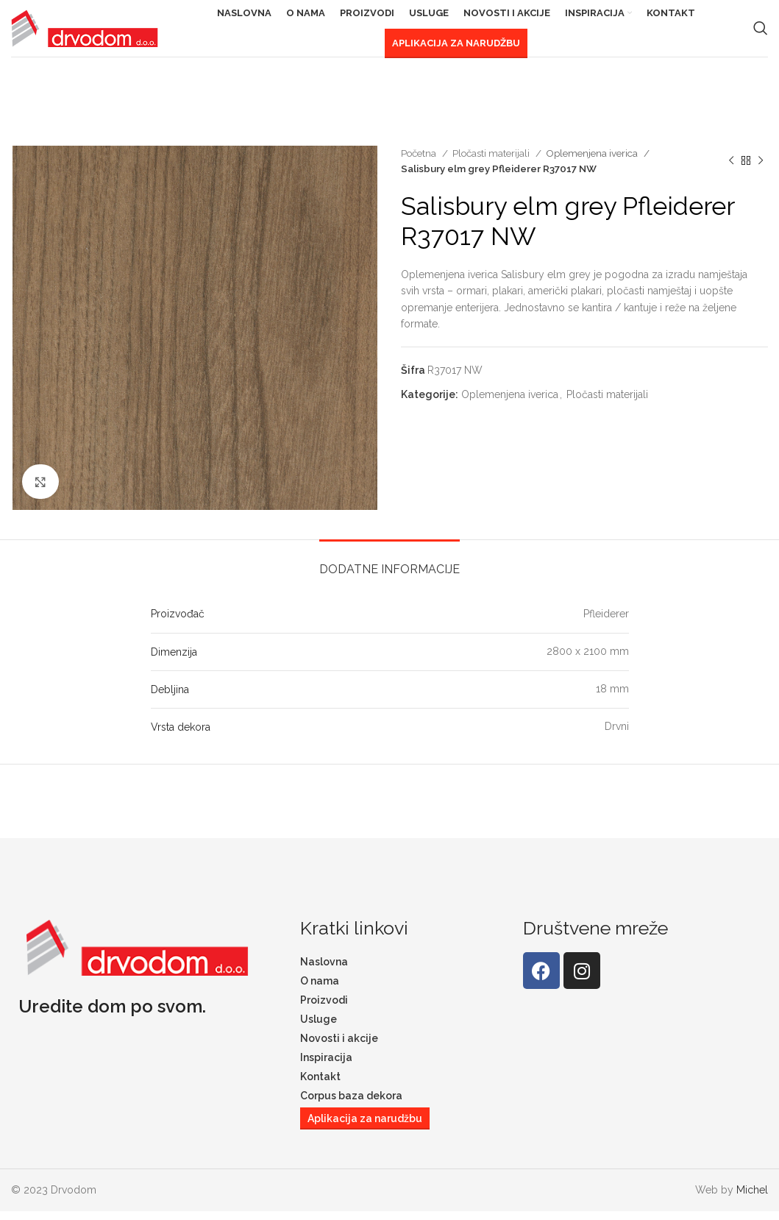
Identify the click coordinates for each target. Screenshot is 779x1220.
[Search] (760, 33)
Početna (419, 162)
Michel (752, 1199)
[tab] (389, 571)
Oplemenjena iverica (593, 162)
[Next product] (760, 170)
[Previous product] (731, 170)
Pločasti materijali (492, 162)
